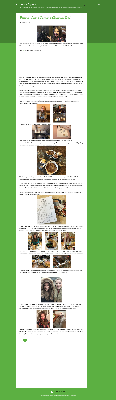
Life (25, 340)
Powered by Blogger (58, 391)
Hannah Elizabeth (28, 4)
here (24, 50)
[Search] (99, 5)
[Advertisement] (94, 40)
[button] (82, 16)
